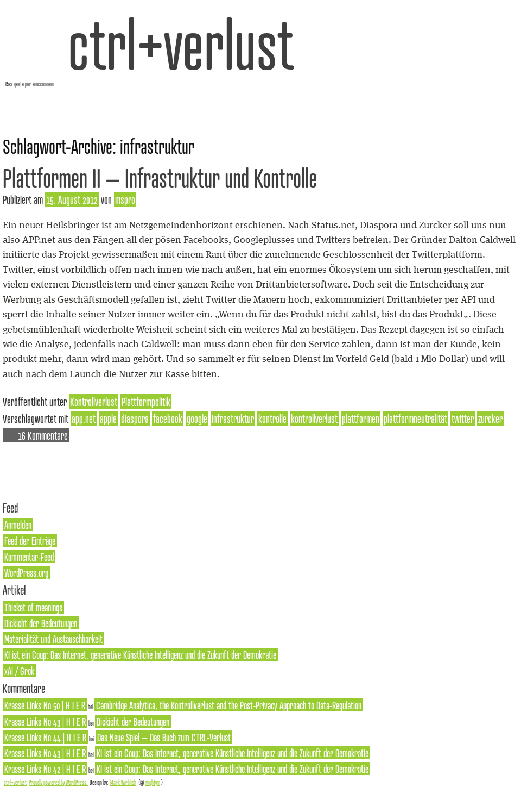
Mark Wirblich (123, 782)
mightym (152, 782)
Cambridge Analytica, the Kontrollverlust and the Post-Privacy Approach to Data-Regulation (228, 704)
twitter (463, 418)
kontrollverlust (314, 418)
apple (108, 418)
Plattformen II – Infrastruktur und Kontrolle (160, 177)
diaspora (135, 418)
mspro (125, 199)
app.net (84, 418)
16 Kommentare (43, 435)
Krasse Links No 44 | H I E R (45, 737)
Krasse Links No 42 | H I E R (45, 768)
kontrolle (272, 418)
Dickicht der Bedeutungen (40, 622)
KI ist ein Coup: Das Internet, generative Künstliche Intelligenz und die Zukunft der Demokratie (140, 654)
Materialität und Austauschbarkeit (53, 638)
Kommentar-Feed (29, 556)
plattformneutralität (415, 418)
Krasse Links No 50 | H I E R (44, 704)
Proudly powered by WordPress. (58, 782)
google (197, 418)
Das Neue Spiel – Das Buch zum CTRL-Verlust (164, 737)
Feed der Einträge (29, 540)
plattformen (360, 418)
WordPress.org (26, 572)
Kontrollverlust (93, 401)
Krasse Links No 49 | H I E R (45, 721)
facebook (167, 418)
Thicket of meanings (33, 607)
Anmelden (17, 524)
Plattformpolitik (146, 401)
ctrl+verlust (181, 43)
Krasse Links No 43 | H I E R (45, 752)
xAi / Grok (19, 670)
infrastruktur (233, 418)
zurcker (490, 418)
